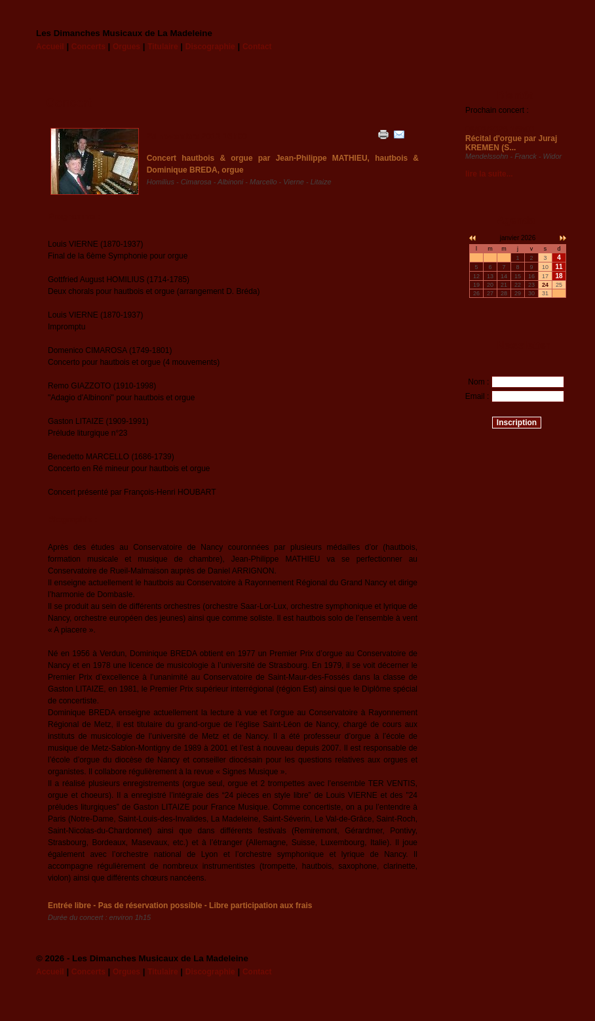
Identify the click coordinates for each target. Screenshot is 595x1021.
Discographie (210, 46)
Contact (257, 46)
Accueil (50, 46)
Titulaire (162, 46)
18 (558, 276)
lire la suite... (489, 173)
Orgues (126, 46)
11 (558, 266)
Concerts (88, 46)
